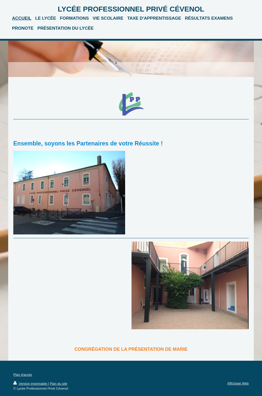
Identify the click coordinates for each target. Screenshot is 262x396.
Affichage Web (238, 383)
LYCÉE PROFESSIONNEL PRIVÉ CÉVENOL (131, 9)
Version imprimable (30, 384)
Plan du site (58, 384)
